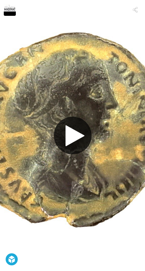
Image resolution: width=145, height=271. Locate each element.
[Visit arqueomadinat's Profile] (10, 10)
